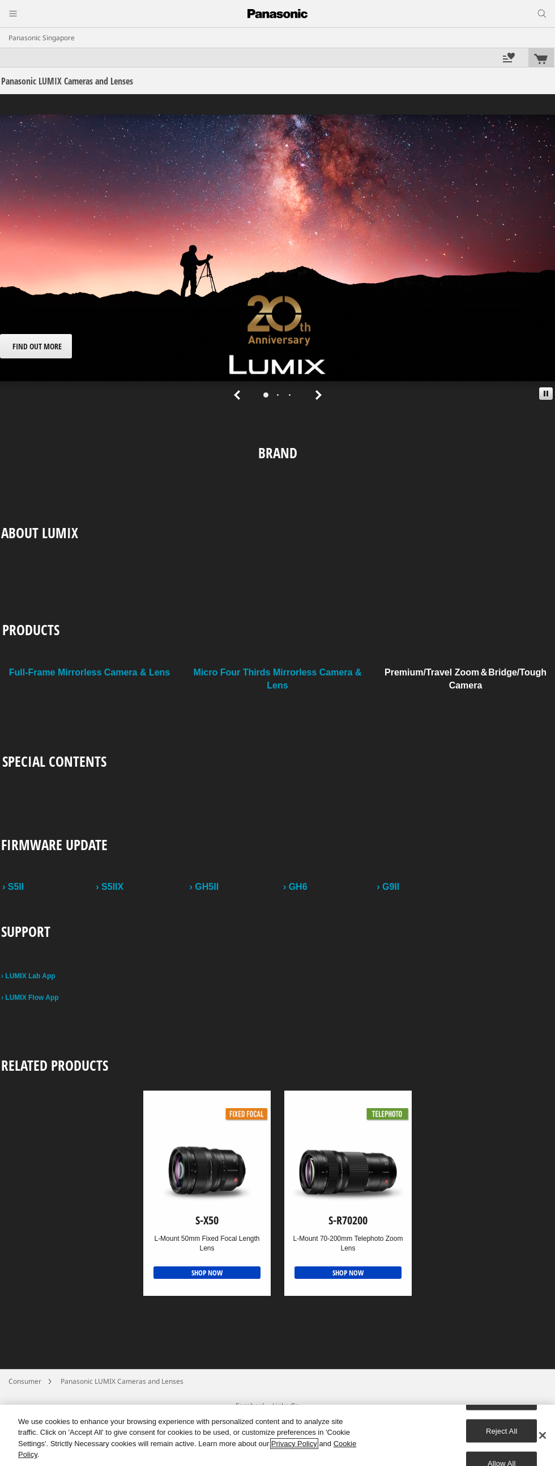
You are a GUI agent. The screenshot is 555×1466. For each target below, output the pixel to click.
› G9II (388, 887)
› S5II (13, 887)
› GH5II (204, 887)
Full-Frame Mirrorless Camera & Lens (89, 672)
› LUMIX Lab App (28, 976)
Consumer (24, 1381)
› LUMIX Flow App (30, 998)
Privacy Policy (294, 1443)
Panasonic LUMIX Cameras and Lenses (122, 1381)
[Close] (542, 1435)
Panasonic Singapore (41, 38)
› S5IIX (109, 887)
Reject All (502, 1430)
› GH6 (295, 887)
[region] (277, 1435)
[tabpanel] (277, 260)
